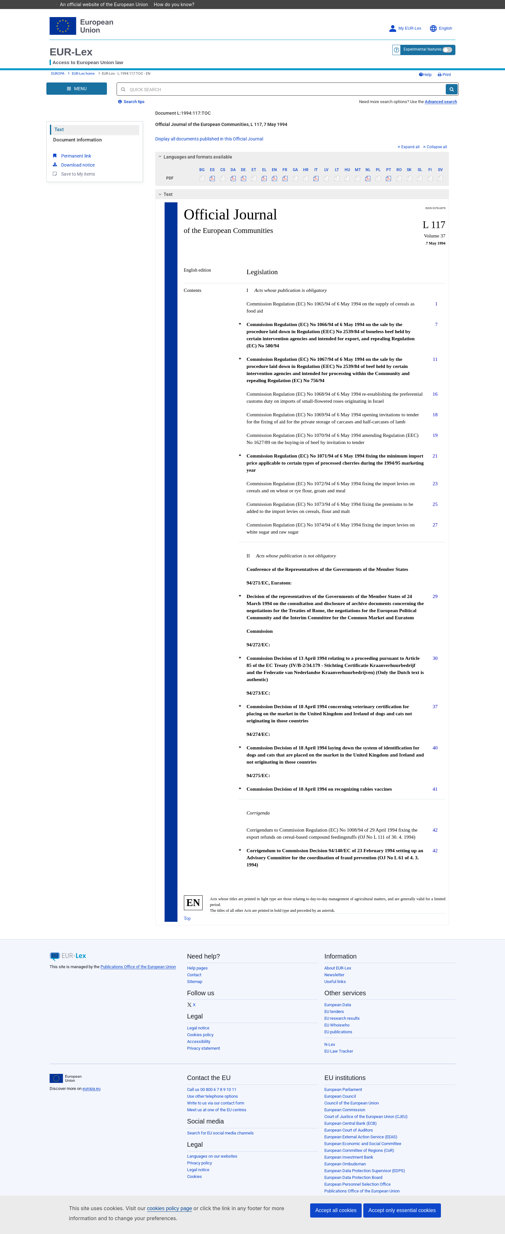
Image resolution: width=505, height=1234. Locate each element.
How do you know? (177, 4)
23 (435, 488)
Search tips (131, 106)
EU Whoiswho (336, 1029)
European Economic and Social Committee (362, 1148)
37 (435, 711)
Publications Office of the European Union (138, 971)
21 (435, 460)
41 (435, 793)
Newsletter (334, 979)
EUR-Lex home (83, 76)
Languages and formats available (194, 161)
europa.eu (91, 1093)
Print (431, 77)
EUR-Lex (71, 52)
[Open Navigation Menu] (76, 93)
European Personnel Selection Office (357, 1189)
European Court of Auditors (348, 1135)
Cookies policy (200, 1039)
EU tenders (334, 1016)
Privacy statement (203, 1053)
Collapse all (435, 151)
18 (435, 419)
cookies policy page (169, 1208)
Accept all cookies (336, 1210)
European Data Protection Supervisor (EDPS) (364, 1175)
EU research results (342, 1023)
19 (435, 440)
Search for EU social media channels (220, 1137)
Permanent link (71, 160)
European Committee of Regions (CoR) (359, 1155)
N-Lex (329, 1049)
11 (435, 364)
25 (435, 509)
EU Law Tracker (338, 1056)
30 (435, 663)
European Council (340, 1101)
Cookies (194, 1181)
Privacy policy (199, 1167)
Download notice (73, 169)
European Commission (344, 1114)
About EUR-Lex (337, 972)
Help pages (197, 972)
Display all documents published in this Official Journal (209, 143)
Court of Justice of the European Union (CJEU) (366, 1121)
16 (435, 398)
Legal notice (198, 1032)
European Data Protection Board (353, 1182)
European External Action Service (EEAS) (360, 1141)
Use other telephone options (212, 1101)
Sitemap (194, 986)
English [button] (440, 28)
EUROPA (57, 76)
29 (435, 601)
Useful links (335, 986)
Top (187, 923)
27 (435, 529)
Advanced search (441, 106)
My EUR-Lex (405, 28)
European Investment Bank (348, 1162)
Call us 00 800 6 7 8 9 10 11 (211, 1094)
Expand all (409, 151)
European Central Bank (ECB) (350, 1128)
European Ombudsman (345, 1168)
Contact (194, 979)
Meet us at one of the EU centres (216, 1114)
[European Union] (65, 1083)
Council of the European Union (351, 1107)
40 (435, 752)
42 (435, 834)
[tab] (302, 162)
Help (412, 77)
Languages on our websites (212, 1161)
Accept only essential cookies (402, 1210)
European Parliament (343, 1094)
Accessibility (198, 1046)
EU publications (338, 1036)
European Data (337, 1009)
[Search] (452, 94)
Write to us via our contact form (215, 1107)
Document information (77, 145)
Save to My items (73, 178)
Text (59, 134)
